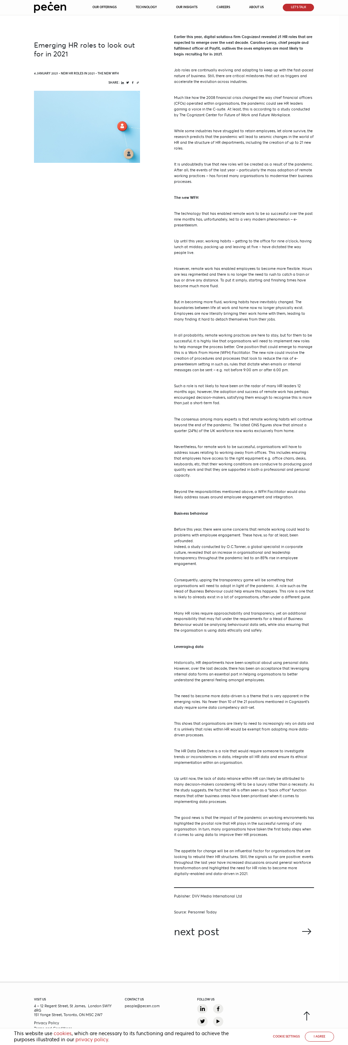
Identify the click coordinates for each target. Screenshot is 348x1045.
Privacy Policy (46, 1023)
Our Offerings (104, 7)
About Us (256, 7)
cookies (63, 1033)
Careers (223, 7)
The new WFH (108, 73)
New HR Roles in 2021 (78, 73)
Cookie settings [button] (286, 1036)
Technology (146, 7)
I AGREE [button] (319, 1036)
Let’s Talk (298, 7)
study (196, 546)
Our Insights (186, 7)
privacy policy (91, 1040)
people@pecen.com (142, 1006)
